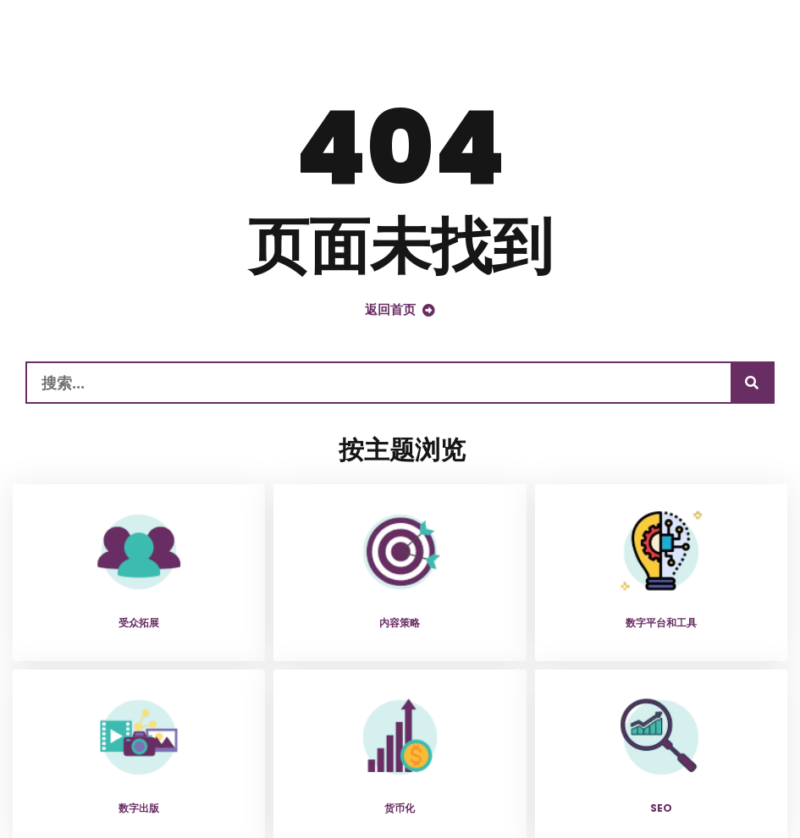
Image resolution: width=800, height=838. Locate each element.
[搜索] (752, 382)
